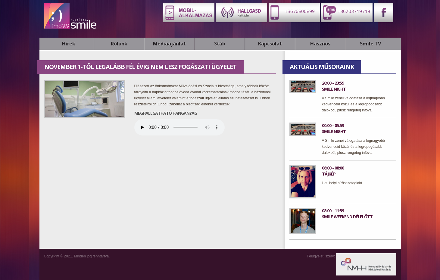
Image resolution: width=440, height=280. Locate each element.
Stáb (219, 43)
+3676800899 (292, 12)
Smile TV (370, 43)
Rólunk (119, 43)
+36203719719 (345, 12)
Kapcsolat (270, 43)
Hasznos (320, 43)
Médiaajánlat (169, 43)
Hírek (68, 43)
